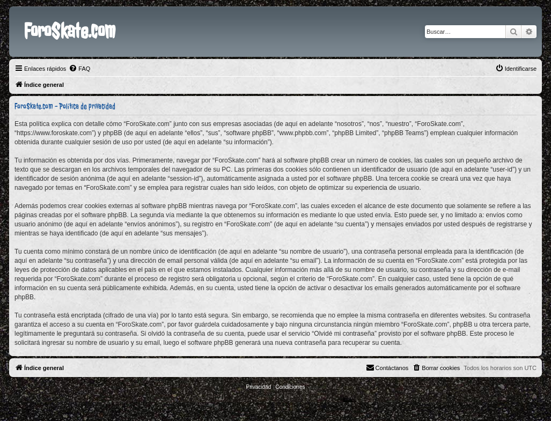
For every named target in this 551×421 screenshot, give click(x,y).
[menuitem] (79, 68)
